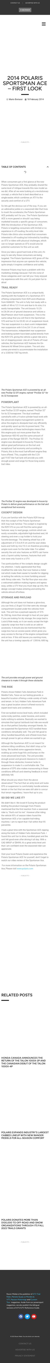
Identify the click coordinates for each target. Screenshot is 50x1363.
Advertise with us (25, 1350)
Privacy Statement (25, 1356)
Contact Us (15, 3)
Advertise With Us (32, 3)
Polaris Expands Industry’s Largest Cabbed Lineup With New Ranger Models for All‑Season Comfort (25, 1135)
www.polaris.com (25, 868)
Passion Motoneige (19, 1299)
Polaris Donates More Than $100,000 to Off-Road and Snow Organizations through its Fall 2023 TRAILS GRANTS (22, 1224)
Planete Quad (17, 1297)
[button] (48, 167)
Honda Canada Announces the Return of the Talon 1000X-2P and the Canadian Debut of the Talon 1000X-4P (23, 1062)
